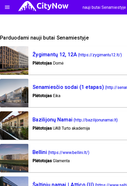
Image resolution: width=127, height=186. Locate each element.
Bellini (40, 152)
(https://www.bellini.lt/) (68, 152)
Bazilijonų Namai (53, 120)
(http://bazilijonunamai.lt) (96, 120)
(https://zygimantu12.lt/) (100, 54)
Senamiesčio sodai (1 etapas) (68, 87)
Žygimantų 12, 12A (55, 54)
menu (7, 7)
